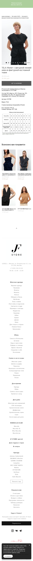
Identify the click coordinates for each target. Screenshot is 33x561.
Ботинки (16, 333)
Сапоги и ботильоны (16, 331)
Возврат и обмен (16, 490)
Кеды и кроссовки (16, 335)
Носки (17, 370)
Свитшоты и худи (16, 298)
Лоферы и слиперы (16, 338)
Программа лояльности (16, 493)
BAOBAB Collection (16, 451)
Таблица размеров (16, 495)
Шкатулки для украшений (16, 395)
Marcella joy (16, 425)
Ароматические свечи (16, 400)
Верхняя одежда (16, 278)
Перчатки (17, 358)
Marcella (16, 419)
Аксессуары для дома (16, 409)
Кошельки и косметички (16, 361)
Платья (16, 287)
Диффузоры (16, 402)
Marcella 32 (16, 421)
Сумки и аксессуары (16, 384)
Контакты (17, 500)
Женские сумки (17, 354)
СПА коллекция (17, 398)
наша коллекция (6, 16)
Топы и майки (16, 294)
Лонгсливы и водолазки (16, 296)
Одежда (16, 379)
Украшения (16, 368)
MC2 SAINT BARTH (16, 458)
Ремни (17, 365)
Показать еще (16, 474)
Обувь (17, 382)
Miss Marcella (16, 423)
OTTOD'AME (17, 462)
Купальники (16, 321)
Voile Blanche (16, 469)
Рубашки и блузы (16, 289)
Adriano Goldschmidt (16, 448)
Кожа (16, 315)
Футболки (16, 292)
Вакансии (17, 497)
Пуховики (17, 280)
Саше (16, 407)
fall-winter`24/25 (16, 16)
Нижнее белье (16, 319)
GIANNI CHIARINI (16, 453)
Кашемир (17, 305)
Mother (16, 460)
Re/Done (16, 464)
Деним (16, 312)
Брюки (16, 310)
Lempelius (16, 455)
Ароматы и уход (16, 386)
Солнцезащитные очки (16, 363)
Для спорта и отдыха (17, 317)
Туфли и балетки (16, 340)
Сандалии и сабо (16, 342)
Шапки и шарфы (16, 356)
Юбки (16, 308)
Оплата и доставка (16, 488)
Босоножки (16, 344)
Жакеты (16, 282)
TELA (16, 467)
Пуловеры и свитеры (16, 301)
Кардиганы (16, 303)
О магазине (16, 486)
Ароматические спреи (16, 405)
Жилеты (16, 285)
